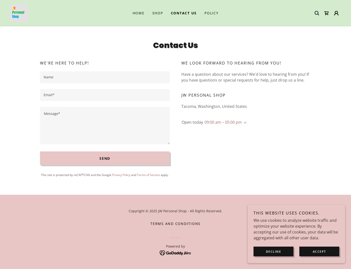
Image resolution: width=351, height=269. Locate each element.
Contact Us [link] (184, 13)
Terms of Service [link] (148, 175)
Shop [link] (157, 13)
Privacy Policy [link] (121, 175)
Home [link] (139, 13)
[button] (336, 13)
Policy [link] (212, 13)
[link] (19, 12)
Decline (273, 252)
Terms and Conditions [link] (175, 223)
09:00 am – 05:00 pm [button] (223, 122)
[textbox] (105, 77)
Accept (319, 252)
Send (104, 158)
